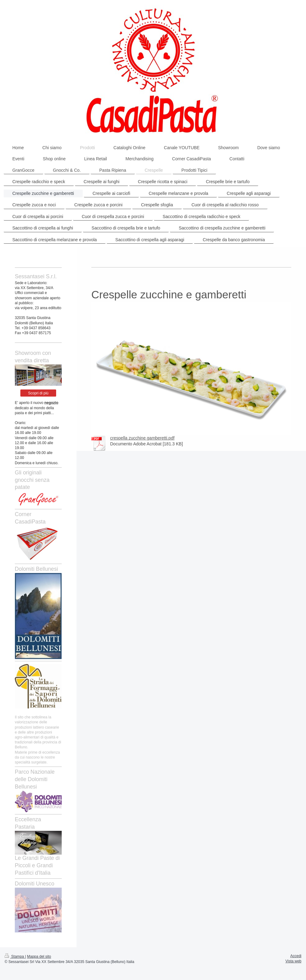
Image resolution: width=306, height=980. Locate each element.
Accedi (295, 956)
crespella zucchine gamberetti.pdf (142, 437)
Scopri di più (38, 393)
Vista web (293, 961)
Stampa (15, 956)
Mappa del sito (39, 956)
